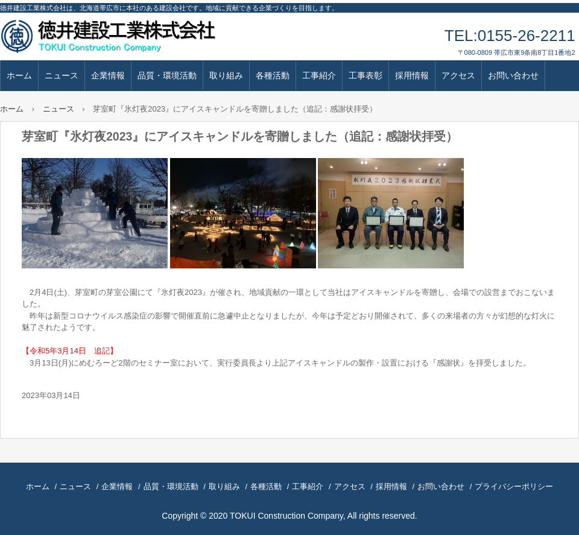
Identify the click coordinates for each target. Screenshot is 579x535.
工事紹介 (319, 75)
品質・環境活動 (167, 75)
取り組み (226, 75)
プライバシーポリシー (514, 486)
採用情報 (412, 75)
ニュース (61, 75)
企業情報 (108, 75)
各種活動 (273, 75)
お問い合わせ (513, 75)
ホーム (19, 75)
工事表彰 (365, 75)
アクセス (458, 75)
